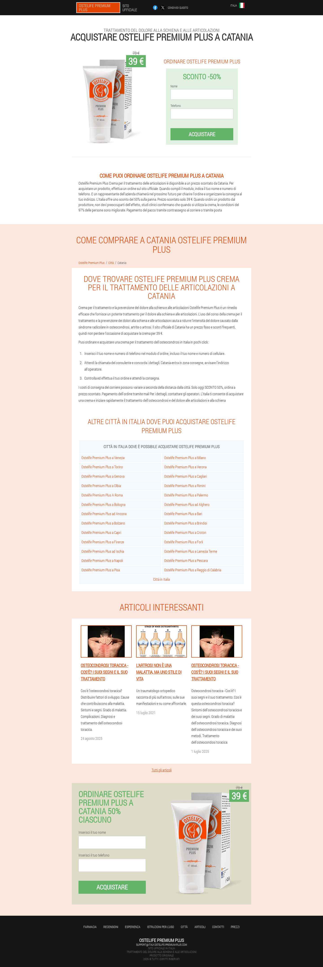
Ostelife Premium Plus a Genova (102, 476)
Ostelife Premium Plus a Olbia (101, 485)
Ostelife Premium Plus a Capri (101, 532)
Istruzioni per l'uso (160, 927)
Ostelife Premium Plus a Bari (183, 513)
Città (184, 927)
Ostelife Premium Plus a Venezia (102, 457)
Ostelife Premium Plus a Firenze (102, 542)
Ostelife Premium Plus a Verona (185, 466)
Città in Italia (161, 579)
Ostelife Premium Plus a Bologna (103, 504)
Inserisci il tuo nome (92, 832)
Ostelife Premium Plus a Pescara (186, 560)
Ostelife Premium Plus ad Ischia (102, 551)
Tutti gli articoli (162, 770)
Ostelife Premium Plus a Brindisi (185, 523)
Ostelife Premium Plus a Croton (185, 532)
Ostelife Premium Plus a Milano (185, 457)
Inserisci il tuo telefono (94, 855)
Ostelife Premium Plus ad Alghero (187, 504)
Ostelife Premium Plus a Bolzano (103, 523)
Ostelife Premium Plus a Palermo (186, 495)
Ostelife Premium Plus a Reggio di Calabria (192, 570)
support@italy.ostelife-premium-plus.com (161, 944)
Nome (173, 86)
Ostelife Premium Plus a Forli (183, 542)
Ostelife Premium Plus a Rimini (184, 485)
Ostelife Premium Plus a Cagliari (185, 476)
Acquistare (202, 134)
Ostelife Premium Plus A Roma (102, 495)
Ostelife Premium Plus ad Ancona (104, 513)
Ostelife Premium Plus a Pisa (100, 570)
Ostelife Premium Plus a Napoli (102, 560)
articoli (199, 927)
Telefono (175, 105)
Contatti (218, 927)
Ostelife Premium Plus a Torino (102, 466)
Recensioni (110, 927)
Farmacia (90, 927)
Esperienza (132, 927)
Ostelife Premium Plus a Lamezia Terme (190, 551)
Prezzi (235, 927)
